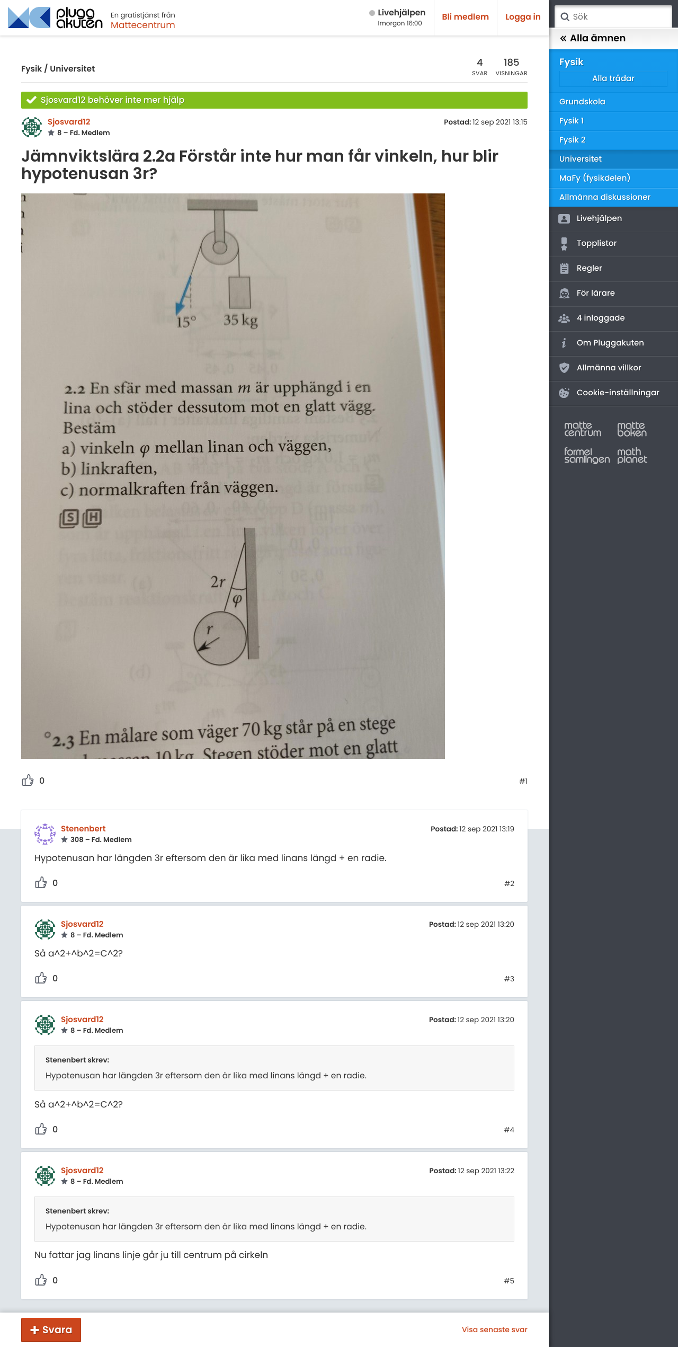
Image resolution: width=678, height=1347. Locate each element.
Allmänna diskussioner (604, 197)
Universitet (72, 69)
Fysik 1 (571, 121)
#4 (509, 1130)
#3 (509, 979)
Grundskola (582, 102)
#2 (509, 884)
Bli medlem (465, 17)
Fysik (31, 69)
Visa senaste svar (495, 1329)
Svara (57, 1330)
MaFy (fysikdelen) (595, 178)
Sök (564, 17)
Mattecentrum (143, 25)
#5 (509, 1281)
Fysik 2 (572, 140)
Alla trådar (613, 78)
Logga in (523, 17)
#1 (523, 781)
